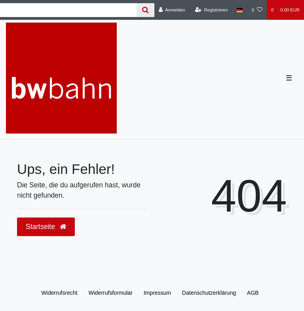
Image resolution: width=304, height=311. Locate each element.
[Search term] (68, 10)
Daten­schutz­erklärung (209, 293)
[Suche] (145, 10)
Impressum (157, 293)
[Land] (239, 10)
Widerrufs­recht (60, 293)
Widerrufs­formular (111, 293)
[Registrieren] (211, 10)
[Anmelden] (172, 10)
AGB (253, 293)
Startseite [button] (46, 227)
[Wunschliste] (257, 10)
